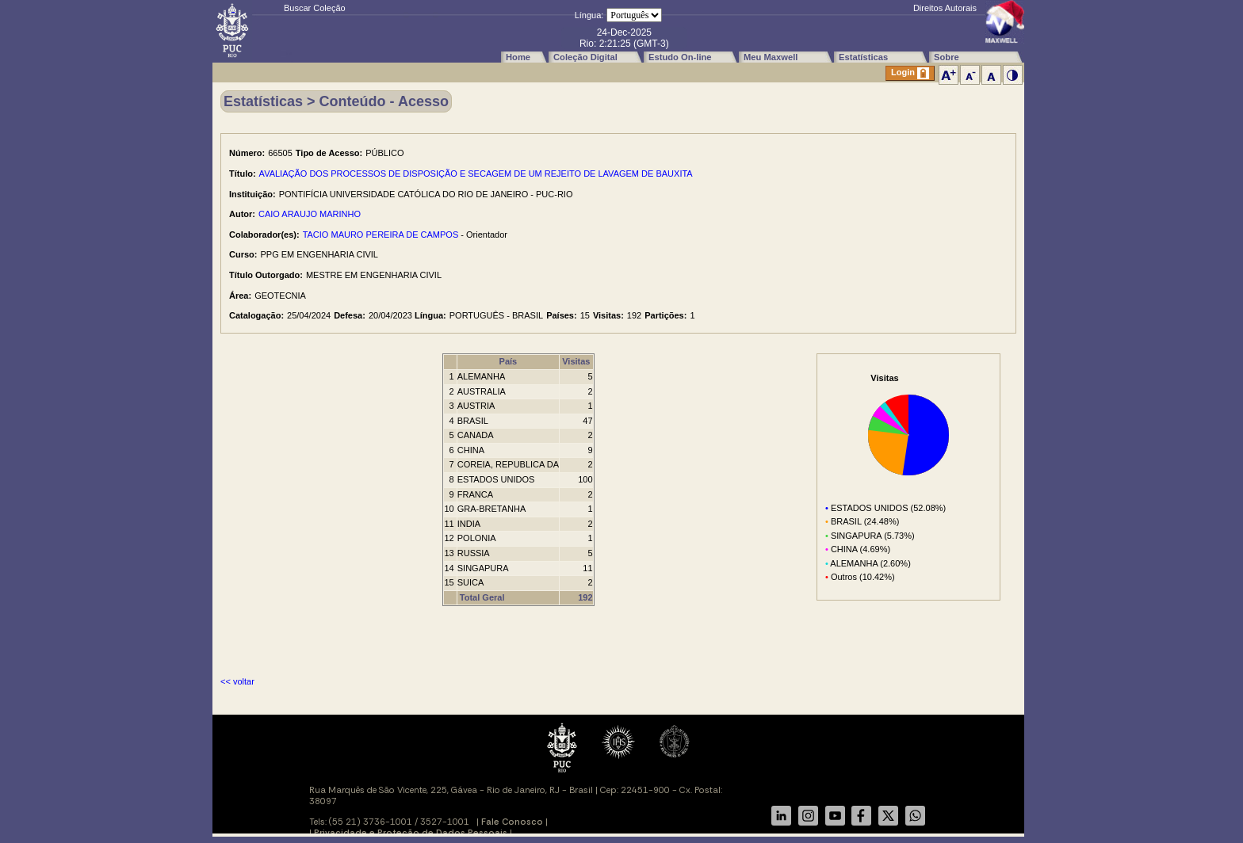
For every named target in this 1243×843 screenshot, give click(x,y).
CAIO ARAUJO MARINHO (309, 214)
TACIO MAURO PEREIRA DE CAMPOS (381, 234)
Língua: (589, 15)
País (508, 361)
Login (910, 73)
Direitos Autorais (945, 8)
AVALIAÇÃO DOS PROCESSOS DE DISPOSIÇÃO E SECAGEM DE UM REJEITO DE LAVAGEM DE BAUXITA (476, 173)
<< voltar (237, 681)
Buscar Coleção (315, 8)
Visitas (576, 361)
